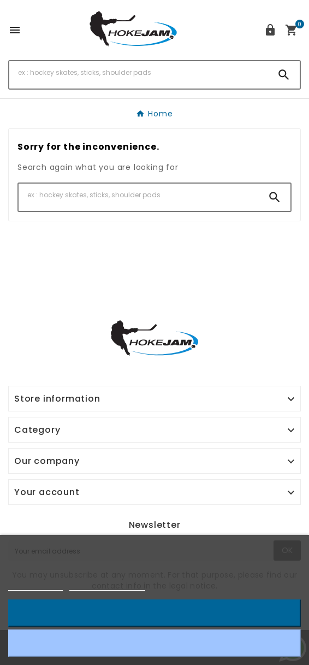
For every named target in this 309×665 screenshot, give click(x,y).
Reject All (154, 643)
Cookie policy (35, 585)
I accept (155, 612)
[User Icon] (270, 30)
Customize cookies (107, 585)
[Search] (138, 72)
